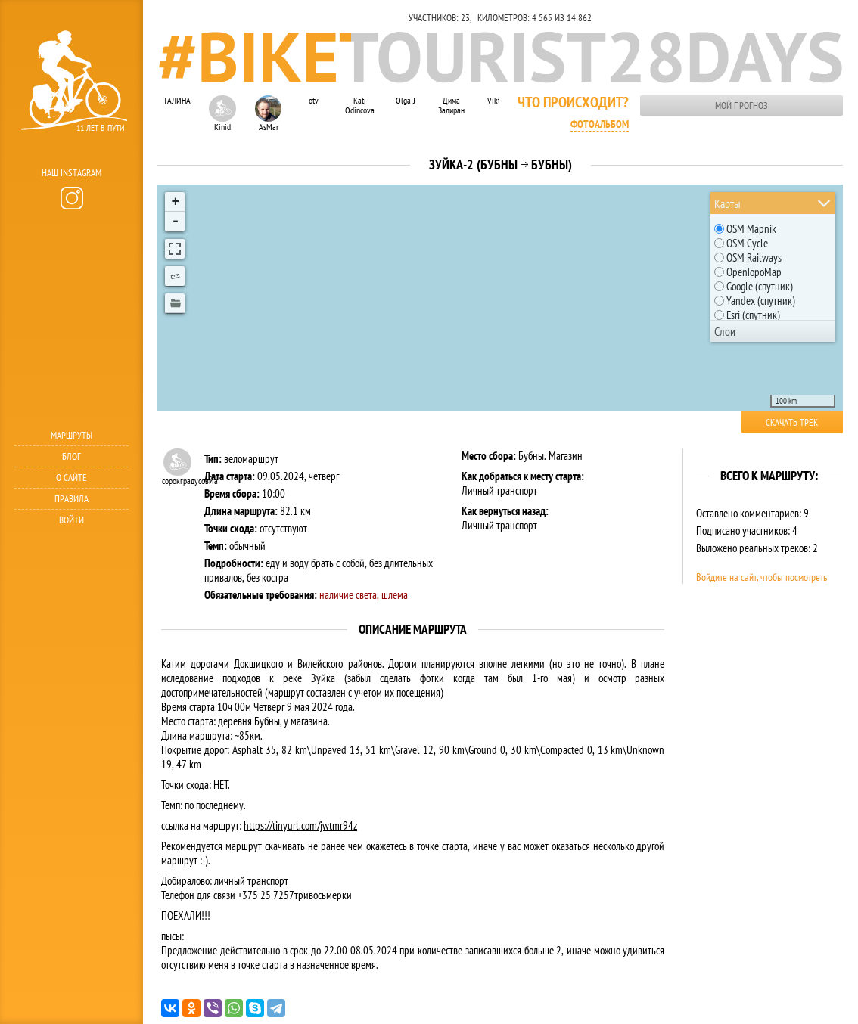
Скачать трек (792, 422)
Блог (71, 456)
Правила (71, 498)
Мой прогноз (741, 105)
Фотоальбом (599, 124)
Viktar (496, 100)
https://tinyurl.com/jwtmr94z (300, 825)
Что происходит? (573, 102)
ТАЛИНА (177, 100)
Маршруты (71, 435)
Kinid (222, 113)
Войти (71, 520)
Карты (727, 203)
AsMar (268, 113)
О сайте (71, 477)
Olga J (405, 100)
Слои (724, 331)
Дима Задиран (451, 105)
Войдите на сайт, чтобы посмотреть (761, 577)
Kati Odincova (360, 105)
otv (314, 100)
